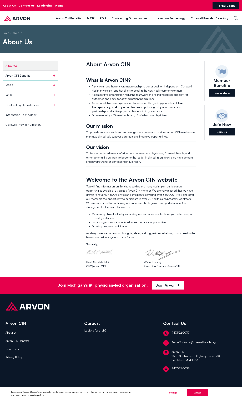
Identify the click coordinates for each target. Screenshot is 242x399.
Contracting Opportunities (129, 18)
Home (59, 5)
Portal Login (226, 5)
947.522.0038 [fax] (176, 369)
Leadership (45, 5)
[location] (199, 356)
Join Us (222, 132)
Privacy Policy (14, 357)
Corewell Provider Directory (209, 18)
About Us (9, 5)
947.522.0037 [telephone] (176, 333)
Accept (197, 393)
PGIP (103, 18)
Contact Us (26, 5)
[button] (34, 18)
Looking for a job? (95, 330)
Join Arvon (168, 285)
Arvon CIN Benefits (69, 18)
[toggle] (54, 75)
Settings (173, 393)
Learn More (222, 93)
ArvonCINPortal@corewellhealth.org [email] (189, 343)
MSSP (90, 18)
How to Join (13, 349)
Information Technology (169, 18)
